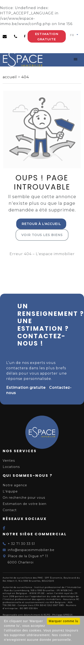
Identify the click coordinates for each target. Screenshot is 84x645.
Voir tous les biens (42, 235)
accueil (10, 77)
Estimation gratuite (46, 36)
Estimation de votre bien (24, 504)
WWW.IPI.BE (37, 593)
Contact (10, 510)
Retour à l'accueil (41, 224)
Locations (11, 467)
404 (25, 77)
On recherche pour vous (24, 498)
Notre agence (15, 485)
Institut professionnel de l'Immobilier (57, 587)
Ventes (9, 461)
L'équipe (10, 491)
